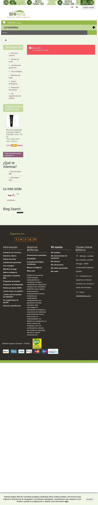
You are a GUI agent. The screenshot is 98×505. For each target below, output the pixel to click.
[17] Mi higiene (16, 196)
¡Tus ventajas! (16, 71)
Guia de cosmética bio (12, 448)
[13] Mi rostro (15, 189)
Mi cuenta (57, 389)
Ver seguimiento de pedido (15, 96)
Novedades (31, 401)
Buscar (92, 32)
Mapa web (31, 413)
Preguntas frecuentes (11, 423)
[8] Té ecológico (16, 238)
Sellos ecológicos (10, 415)
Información (14, 47)
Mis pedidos (55, 395)
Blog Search (12, 347)
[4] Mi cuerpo (15, 193)
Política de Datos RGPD (12, 430)
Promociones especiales (14, 108)
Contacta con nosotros (12, 395)
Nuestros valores (10, 398)
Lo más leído (12, 258)
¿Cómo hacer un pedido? (13, 433)
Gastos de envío (9, 401)
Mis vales (54, 413)
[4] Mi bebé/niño (16, 204)
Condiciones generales (12, 405)
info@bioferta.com (83, 438)
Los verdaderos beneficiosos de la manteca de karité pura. (13, 269)
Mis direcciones (57, 407)
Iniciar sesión (88, 7)
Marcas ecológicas (34, 410)
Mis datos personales (59, 410)
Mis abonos (55, 404)
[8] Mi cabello (15, 200)
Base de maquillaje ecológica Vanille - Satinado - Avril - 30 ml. (14, 133)
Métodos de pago (10, 411)
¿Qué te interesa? (10, 165)
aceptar (89, 499)
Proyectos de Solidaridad (13, 427)
